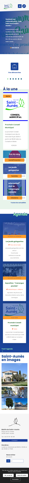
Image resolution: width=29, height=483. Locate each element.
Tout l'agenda (7, 349)
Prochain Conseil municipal (14, 324)
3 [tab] (13, 47)
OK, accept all (8, 475)
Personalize (15, 479)
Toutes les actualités (18, 203)
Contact (14, 440)
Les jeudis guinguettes (13, 168)
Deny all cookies (21, 475)
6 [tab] (18, 47)
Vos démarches (14, 72)
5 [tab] (16, 47)
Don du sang (14, 154)
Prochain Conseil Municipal (12, 126)
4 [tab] (15, 47)
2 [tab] (12, 47)
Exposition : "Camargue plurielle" (14, 284)
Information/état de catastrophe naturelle (14, 187)
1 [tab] (10, 47)
